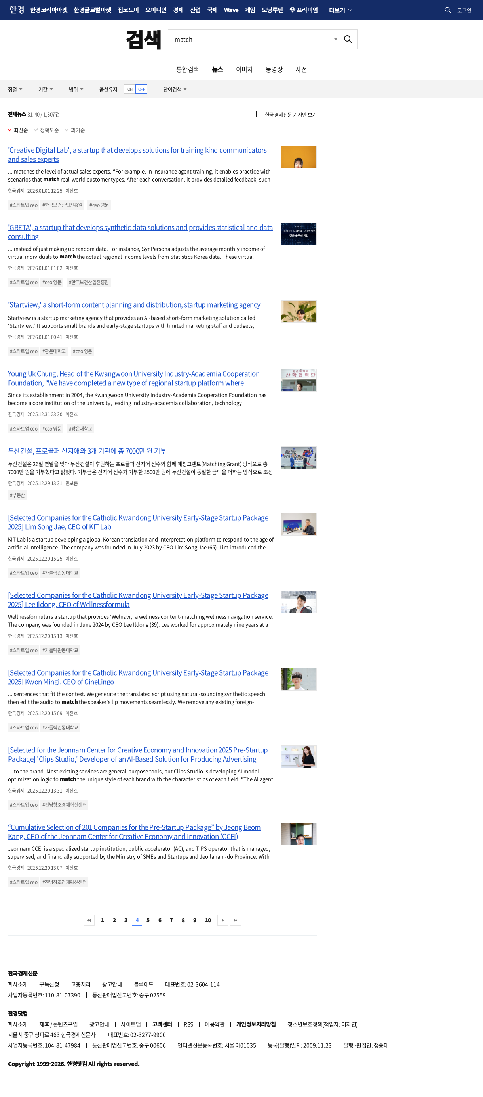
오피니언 (156, 10)
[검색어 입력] (253, 39)
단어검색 (172, 89)
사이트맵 (131, 1024)
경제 (178, 10)
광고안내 (112, 984)
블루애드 (144, 984)
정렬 (12, 89)
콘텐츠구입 (65, 1024)
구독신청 (49, 984)
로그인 (464, 10)
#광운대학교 (54, 351)
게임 (250, 10)
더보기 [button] (337, 9)
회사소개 (18, 984)
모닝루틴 (272, 10)
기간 (43, 89)
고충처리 (81, 984)
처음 (89, 920)
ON (130, 89)
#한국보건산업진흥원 (62, 205)
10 (208, 920)
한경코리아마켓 (48, 10)
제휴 (44, 1024)
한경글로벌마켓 (92, 10)
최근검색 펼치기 (330, 39)
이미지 (244, 69)
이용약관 (214, 1024)
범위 (73, 89)
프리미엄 (307, 10)
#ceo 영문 (98, 205)
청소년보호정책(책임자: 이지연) (322, 1024)
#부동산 (17, 495)
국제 (212, 10)
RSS (188, 1024)
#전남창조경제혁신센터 (64, 804)
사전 (301, 69)
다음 (222, 920)
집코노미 (128, 10)
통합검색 (187, 69)
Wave (231, 10)
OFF (141, 89)
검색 (144, 39)
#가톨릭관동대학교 (60, 572)
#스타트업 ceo (23, 205)
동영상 (274, 69)
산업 (195, 10)
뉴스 (217, 69)
